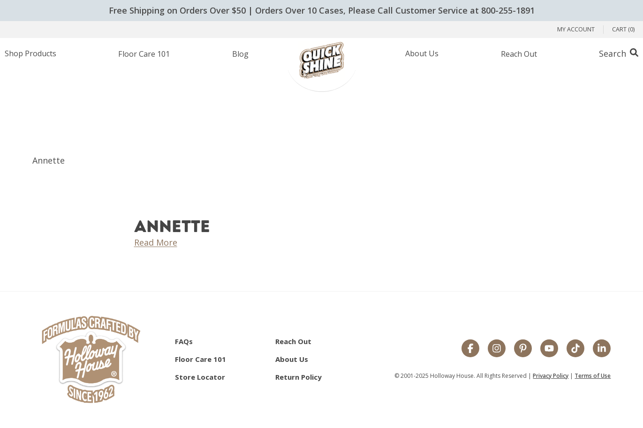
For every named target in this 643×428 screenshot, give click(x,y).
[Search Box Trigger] (618, 54)
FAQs (184, 341)
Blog (240, 54)
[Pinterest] (523, 349)
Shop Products (30, 53)
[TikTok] (575, 349)
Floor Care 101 (144, 54)
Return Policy (298, 377)
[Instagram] (497, 349)
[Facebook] (470, 349)
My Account (576, 29)
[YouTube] (549, 349)
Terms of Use (593, 376)
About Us (422, 53)
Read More (155, 242)
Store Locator (200, 377)
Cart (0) (623, 29)
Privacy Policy (550, 376)
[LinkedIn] (602, 349)
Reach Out (519, 54)
